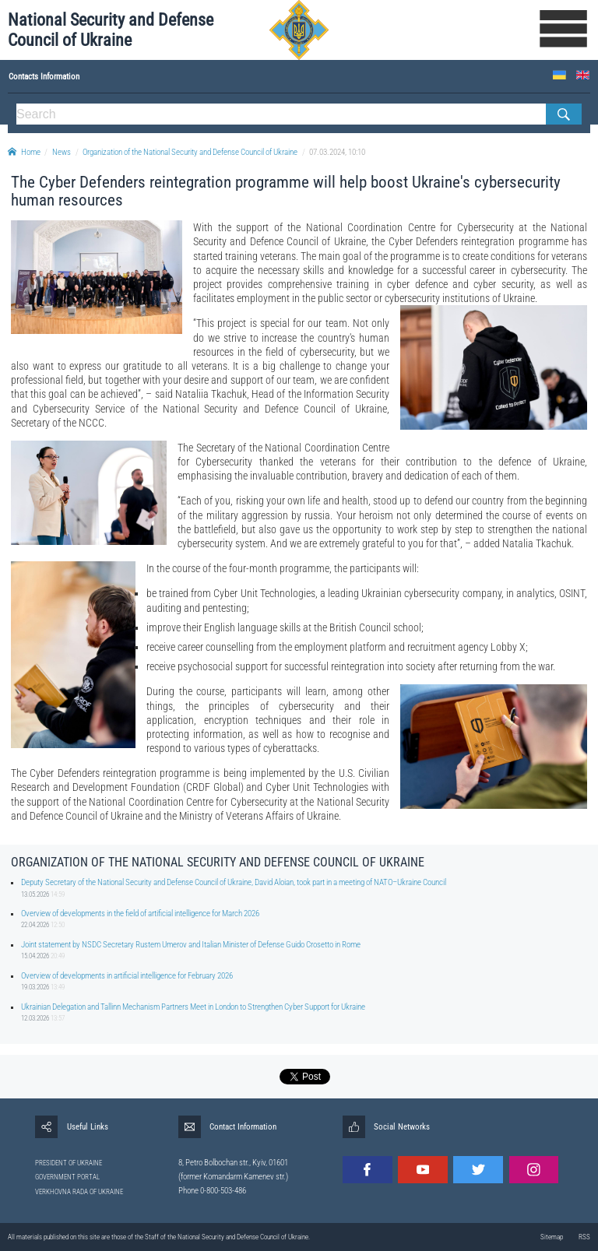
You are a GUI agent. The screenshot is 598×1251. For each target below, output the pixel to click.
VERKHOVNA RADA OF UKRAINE (79, 1192)
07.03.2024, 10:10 (337, 152)
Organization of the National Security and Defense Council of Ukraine (190, 152)
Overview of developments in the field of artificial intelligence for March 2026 (140, 913)
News (61, 152)
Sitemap (551, 1237)
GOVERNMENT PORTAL (67, 1177)
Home (24, 152)
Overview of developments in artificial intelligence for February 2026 (127, 976)
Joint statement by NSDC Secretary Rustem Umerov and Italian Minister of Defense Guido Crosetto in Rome (191, 945)
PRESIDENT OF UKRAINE (68, 1163)
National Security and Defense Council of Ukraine (110, 30)
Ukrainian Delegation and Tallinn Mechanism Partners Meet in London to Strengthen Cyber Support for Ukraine (193, 1007)
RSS (584, 1237)
